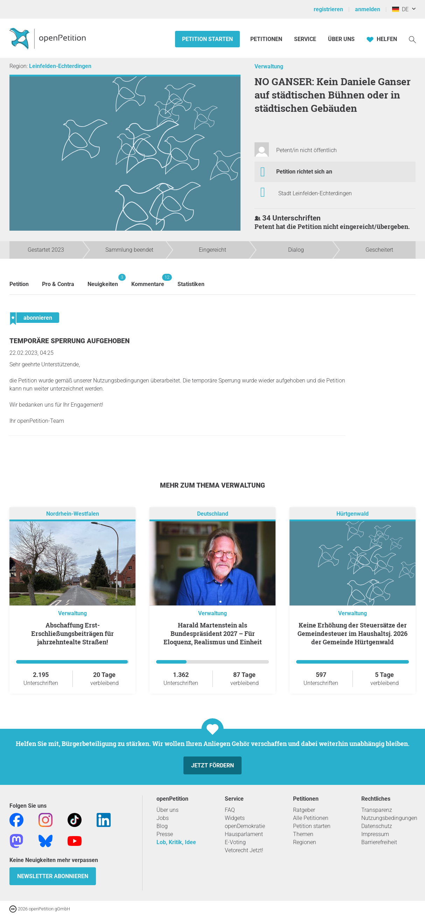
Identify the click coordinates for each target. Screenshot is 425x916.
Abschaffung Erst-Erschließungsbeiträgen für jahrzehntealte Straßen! (72, 633)
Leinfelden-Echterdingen (60, 66)
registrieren (328, 9)
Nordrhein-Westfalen (72, 513)
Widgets (235, 818)
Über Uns (341, 39)
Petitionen (267, 39)
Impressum (375, 834)
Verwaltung (269, 66)
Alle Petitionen (310, 818)
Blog (162, 826)
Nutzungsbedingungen (389, 818)
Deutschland (212, 513)
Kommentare (147, 280)
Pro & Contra (58, 284)
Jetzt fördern (212, 765)
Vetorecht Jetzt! (244, 850)
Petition (19, 284)
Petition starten (207, 39)
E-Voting (235, 842)
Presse (164, 834)
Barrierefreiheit (379, 842)
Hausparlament (244, 834)
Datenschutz (376, 826)
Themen (303, 834)
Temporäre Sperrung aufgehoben (69, 341)
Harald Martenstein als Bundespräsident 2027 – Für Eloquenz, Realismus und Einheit (212, 633)
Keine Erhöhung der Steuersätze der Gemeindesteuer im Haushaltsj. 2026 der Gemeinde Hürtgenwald (352, 633)
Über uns (167, 810)
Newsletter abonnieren (52, 876)
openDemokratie (245, 826)
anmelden (367, 9)
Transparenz (376, 810)
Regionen (304, 842)
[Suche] (412, 39)
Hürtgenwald (352, 513)
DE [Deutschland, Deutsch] (400, 9)
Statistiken (190, 284)
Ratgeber (304, 810)
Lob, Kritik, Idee (176, 842)
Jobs (162, 818)
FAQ (230, 810)
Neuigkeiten (103, 280)
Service (305, 39)
